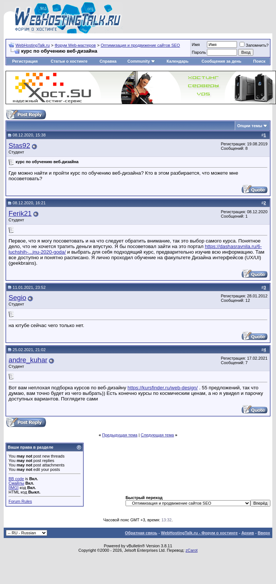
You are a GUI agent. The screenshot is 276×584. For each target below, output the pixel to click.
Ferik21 (20, 213)
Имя (195, 44)
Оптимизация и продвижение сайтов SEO (140, 45)
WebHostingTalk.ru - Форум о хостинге (199, 533)
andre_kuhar (28, 360)
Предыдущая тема (119, 435)
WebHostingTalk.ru (33, 45)
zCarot (192, 550)
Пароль (199, 52)
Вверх (264, 533)
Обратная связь (141, 533)
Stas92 (19, 145)
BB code (16, 478)
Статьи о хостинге (69, 61)
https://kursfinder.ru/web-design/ (162, 387)
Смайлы (16, 483)
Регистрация (25, 61)
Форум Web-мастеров (75, 45)
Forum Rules (20, 501)
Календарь (177, 61)
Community (141, 61)
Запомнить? (254, 45)
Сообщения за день (221, 61)
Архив (247, 533)
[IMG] (14, 487)
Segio (17, 297)
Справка (108, 61)
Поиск (259, 61)
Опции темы (249, 125)
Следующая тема (157, 435)
